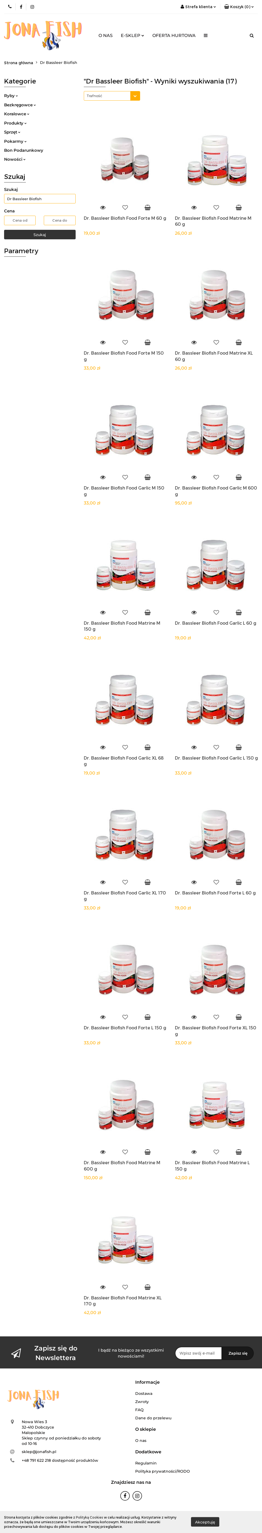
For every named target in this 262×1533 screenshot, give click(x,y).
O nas (140, 1440)
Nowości (15, 159)
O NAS (105, 35)
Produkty (15, 123)
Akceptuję (205, 1522)
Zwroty (142, 1401)
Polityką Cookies (89, 1517)
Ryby (11, 95)
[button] (239, 7)
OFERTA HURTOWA (174, 35)
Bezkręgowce (20, 104)
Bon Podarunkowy (23, 150)
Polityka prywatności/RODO (162, 1471)
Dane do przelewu (153, 1418)
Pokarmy (15, 141)
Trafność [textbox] (94, 96)
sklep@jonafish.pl (39, 1451)
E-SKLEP (132, 35)
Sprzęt (12, 132)
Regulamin (146, 1463)
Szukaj (39, 234)
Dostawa (143, 1393)
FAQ (139, 1409)
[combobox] (112, 96)
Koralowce (16, 113)
